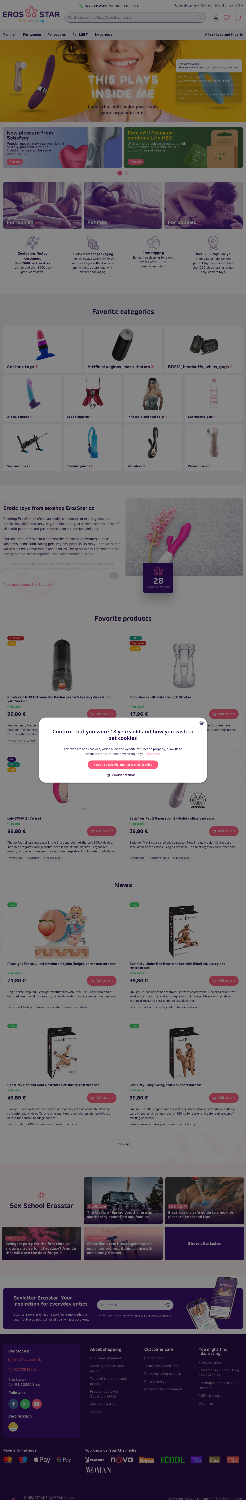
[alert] (123, 750)
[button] (122, 776)
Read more (154, 753)
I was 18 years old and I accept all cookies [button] (123, 765)
